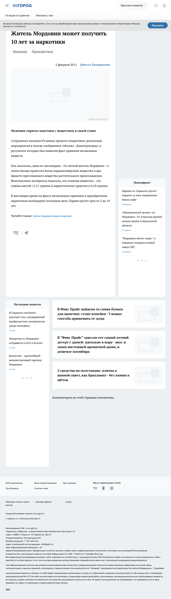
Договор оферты (43, 502)
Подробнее (159, 568)
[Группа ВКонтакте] (95, 488)
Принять (158, 25)
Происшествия (42, 52)
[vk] (16, 232)
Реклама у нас (44, 15)
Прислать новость (132, 5)
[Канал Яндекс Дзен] (112, 488)
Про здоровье (69, 483)
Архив (68, 502)
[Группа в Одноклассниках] (103, 488)
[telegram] (27, 232)
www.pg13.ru (38, 513)
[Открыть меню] (7, 5)
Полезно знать (41, 488)
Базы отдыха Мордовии (45, 483)
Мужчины (20, 52)
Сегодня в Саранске (17, 15)
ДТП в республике (14, 483)
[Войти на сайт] (164, 5)
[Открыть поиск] (156, 5)
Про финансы (12, 488)
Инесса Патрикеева (95, 65)
